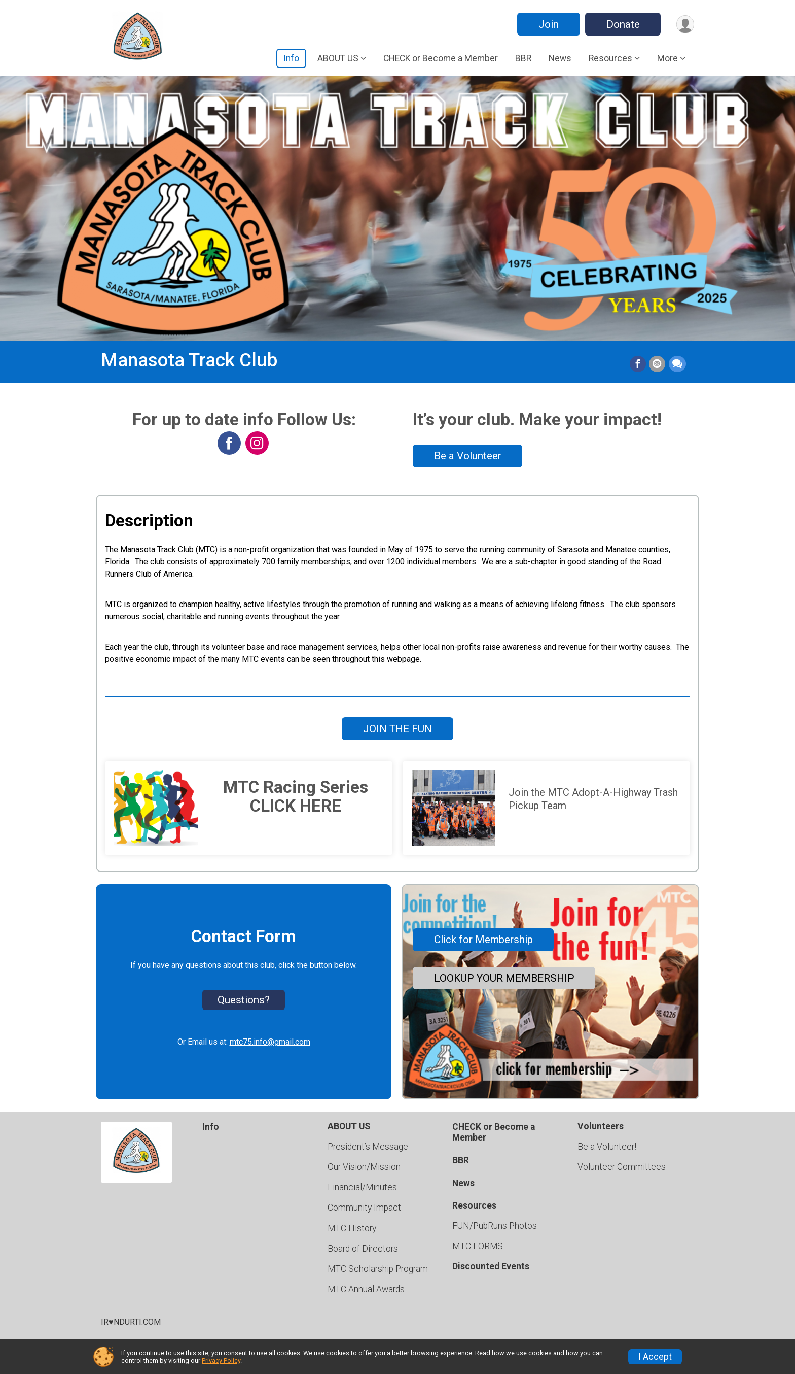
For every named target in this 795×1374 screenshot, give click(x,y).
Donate (622, 24)
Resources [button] (610, 58)
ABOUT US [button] (337, 58)
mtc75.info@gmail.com (270, 1042)
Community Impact (364, 1207)
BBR (523, 58)
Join (547, 24)
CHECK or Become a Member (440, 58)
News (560, 58)
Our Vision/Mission (364, 1167)
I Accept (655, 1357)
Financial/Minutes (362, 1187)
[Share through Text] (677, 364)
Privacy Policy (221, 1360)
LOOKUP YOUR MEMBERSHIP (504, 978)
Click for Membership (483, 939)
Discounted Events (490, 1266)
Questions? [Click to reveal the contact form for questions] (244, 1000)
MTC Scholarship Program (378, 1269)
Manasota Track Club (189, 360)
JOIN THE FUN (397, 729)
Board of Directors (363, 1249)
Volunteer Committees (621, 1167)
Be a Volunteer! (606, 1147)
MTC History (352, 1228)
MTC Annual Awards (366, 1289)
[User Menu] (684, 24)
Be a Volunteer (467, 456)
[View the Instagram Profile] (257, 443)
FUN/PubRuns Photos (494, 1226)
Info (291, 58)
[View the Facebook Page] (229, 443)
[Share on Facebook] (638, 364)
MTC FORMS (477, 1246)
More (667, 58)
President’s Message (368, 1147)
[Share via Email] (657, 364)
